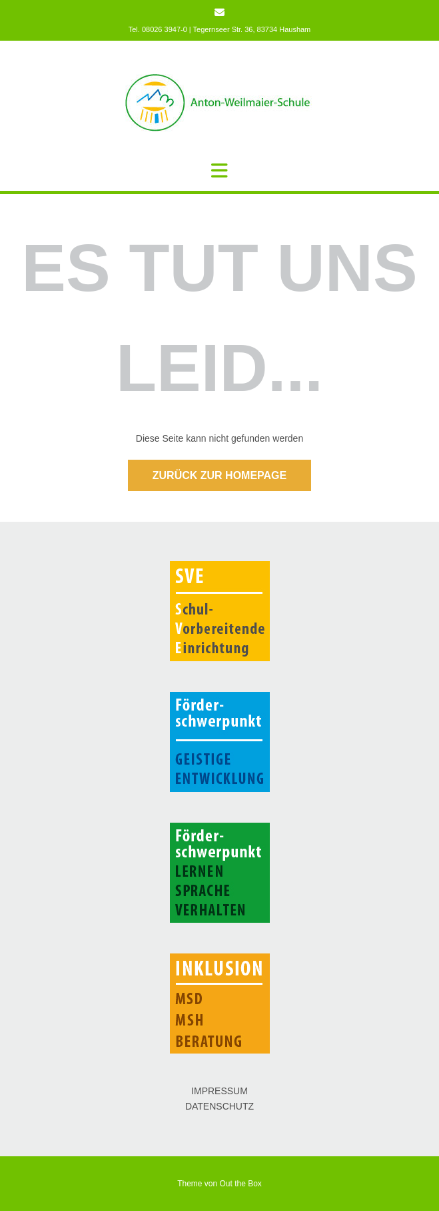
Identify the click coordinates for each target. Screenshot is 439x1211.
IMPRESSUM (219, 1091)
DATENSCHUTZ (219, 1106)
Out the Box (241, 1183)
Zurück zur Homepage (219, 475)
